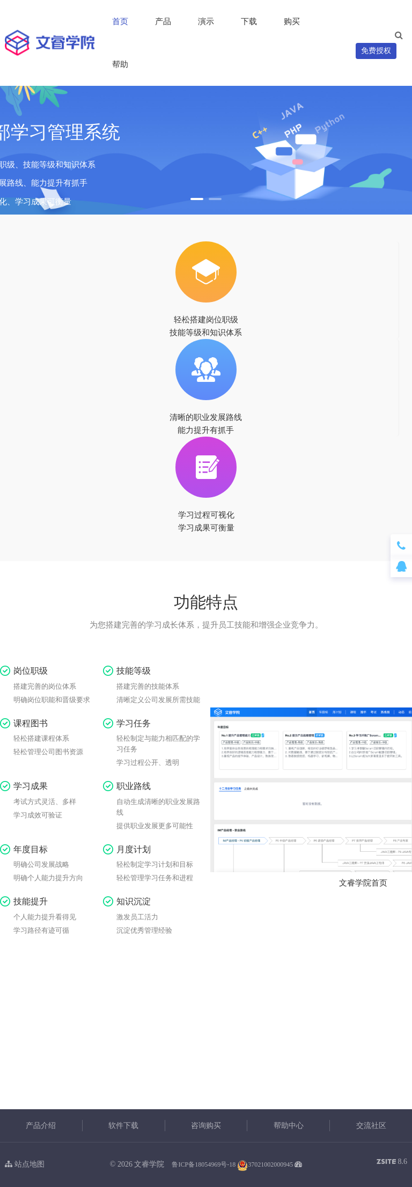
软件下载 (123, 1126)
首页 (120, 21)
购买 (292, 21)
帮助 (120, 64)
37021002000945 (265, 1164)
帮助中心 (289, 1126)
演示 (206, 21)
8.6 (392, 1162)
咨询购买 (206, 1126)
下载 (249, 21)
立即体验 (206, 1074)
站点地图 (25, 1164)
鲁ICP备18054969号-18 (204, 1164)
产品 (163, 21)
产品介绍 (41, 1126)
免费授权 (376, 51)
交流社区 (371, 1126)
